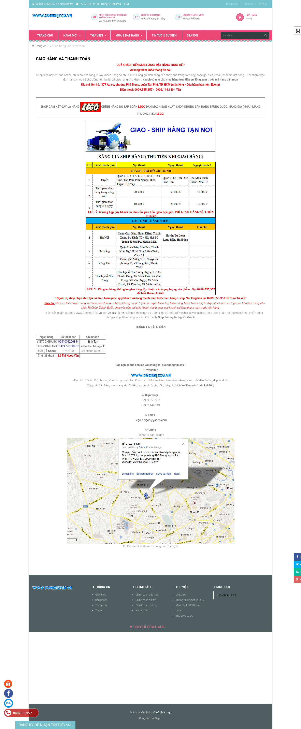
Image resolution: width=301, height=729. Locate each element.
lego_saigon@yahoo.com (151, 420)
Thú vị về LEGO (184, 615)
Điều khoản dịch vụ (146, 605)
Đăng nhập (232, 4)
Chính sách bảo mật (147, 594)
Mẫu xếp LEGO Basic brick (188, 608)
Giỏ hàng (262, 4)
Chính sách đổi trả (145, 599)
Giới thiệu (100, 594)
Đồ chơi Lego (163, 712)
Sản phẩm (101, 599)
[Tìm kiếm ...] (244, 35)
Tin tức (99, 610)
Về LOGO (181, 594)
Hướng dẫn (141, 610)
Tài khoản (248, 4)
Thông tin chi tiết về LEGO (190, 599)
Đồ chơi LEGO (228, 595)
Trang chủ (101, 605)
